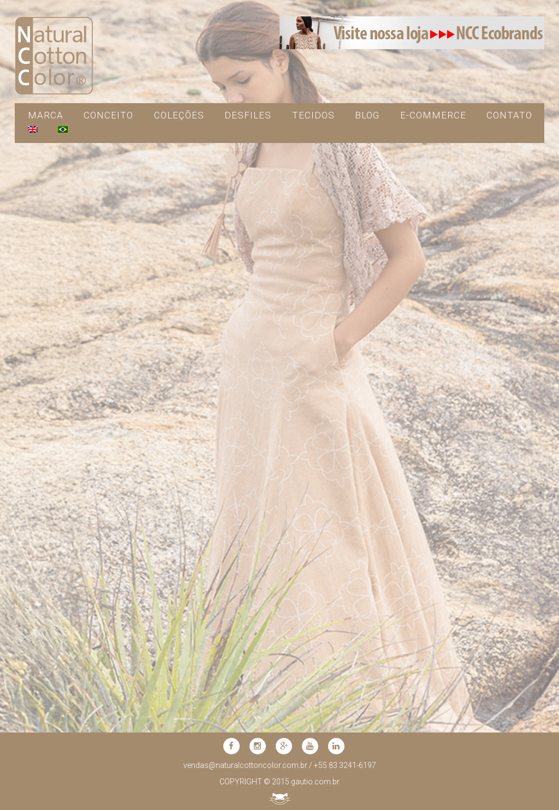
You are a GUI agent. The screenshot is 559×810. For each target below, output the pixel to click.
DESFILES (247, 115)
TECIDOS (313, 115)
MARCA (45, 115)
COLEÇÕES (179, 115)
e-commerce (433, 115)
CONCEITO (108, 115)
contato (509, 115)
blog (367, 115)
